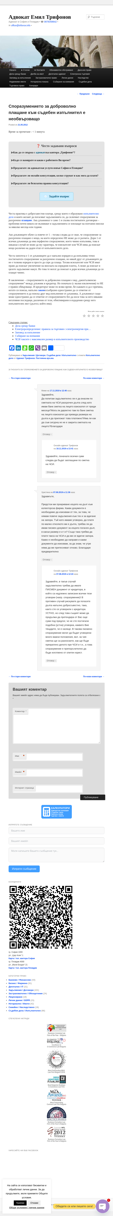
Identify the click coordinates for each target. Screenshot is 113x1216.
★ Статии (25, 70)
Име (19, 756)
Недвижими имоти (17, 82)
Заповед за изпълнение (20, 78)
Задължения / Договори (33, 355)
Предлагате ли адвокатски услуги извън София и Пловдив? (48, 168)
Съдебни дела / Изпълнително (61, 355)
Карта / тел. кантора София (22, 958)
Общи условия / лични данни (26, 1207)
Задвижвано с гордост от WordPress (56, 1205)
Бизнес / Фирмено (18, 983)
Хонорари (33, 86)
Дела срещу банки (17, 74)
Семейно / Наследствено (22, 1007)
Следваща (98, 94)
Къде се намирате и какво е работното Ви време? (42, 160)
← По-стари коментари (20, 378)
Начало (12, 70)
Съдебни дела (85, 82)
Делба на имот (37, 74)
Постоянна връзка (45, 358)
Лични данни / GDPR (19, 1000)
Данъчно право (84, 70)
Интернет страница (24, 788)
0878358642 (50, 21)
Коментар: (20, 711)
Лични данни (67, 78)
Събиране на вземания (63, 82)
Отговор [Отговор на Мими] (47, 434)
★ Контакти (39, 70)
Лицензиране (15, 997)
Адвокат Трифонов (25, 358)
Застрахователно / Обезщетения (25, 993)
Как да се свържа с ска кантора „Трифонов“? (44, 152)
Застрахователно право (46, 78)
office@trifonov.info (20, 25)
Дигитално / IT (16, 986)
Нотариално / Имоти (19, 1003)
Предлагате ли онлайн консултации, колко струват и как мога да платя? (55, 175)
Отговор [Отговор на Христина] (47, 559)
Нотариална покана (39, 82)
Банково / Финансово (20, 980)
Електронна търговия (80, 74)
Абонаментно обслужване (61, 70)
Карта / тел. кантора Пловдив (23, 968)
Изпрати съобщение (24, 868)
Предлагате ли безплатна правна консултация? (41, 183)
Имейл (19, 772)
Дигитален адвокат (57, 74)
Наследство (83, 78)
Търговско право (16, 86)
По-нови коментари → (93, 378)
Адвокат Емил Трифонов (40, 17)
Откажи (34, 1203)
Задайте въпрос (59, 196)
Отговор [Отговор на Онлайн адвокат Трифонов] (51, 472)
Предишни (83, 94)
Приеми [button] (20, 1203)
